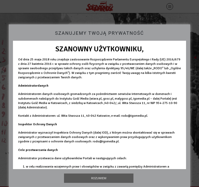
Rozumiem (98, 178)
